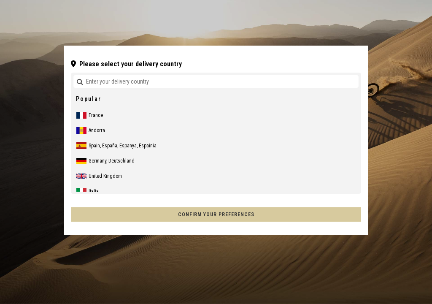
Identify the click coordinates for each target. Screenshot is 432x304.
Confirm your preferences (216, 214)
